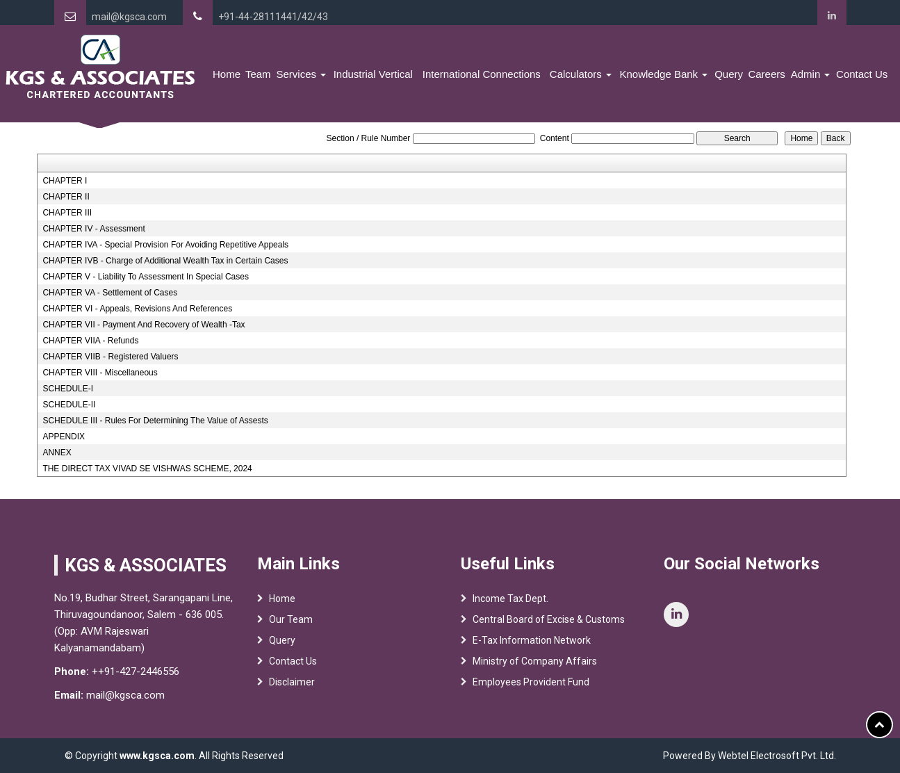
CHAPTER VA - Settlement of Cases (109, 293)
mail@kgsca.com (129, 16)
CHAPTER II (65, 197)
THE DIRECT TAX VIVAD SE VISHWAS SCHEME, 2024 (147, 468)
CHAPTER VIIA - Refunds (90, 340)
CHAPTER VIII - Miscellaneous (99, 372)
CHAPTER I (64, 181)
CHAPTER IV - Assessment (93, 229)
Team (258, 74)
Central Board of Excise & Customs (549, 626)
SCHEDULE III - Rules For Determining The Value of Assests (155, 420)
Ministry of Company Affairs (535, 668)
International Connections (482, 74)
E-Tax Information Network (532, 647)
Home (226, 74)
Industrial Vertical (373, 74)
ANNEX (56, 452)
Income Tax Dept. (510, 605)
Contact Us (861, 74)
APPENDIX (63, 436)
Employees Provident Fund (531, 688)
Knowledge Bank (664, 74)
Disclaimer (292, 688)
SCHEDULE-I (67, 388)
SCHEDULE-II (68, 404)
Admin (811, 74)
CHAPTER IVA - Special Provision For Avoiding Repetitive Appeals (165, 245)
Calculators (581, 74)
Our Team (291, 626)
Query (728, 74)
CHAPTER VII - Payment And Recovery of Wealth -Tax (143, 324)
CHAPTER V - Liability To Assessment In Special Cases (145, 277)
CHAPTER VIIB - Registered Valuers (110, 356)
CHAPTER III (67, 213)
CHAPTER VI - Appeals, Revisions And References (137, 309)
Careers (766, 74)
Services (301, 74)
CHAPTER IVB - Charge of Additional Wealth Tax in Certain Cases (165, 261)
